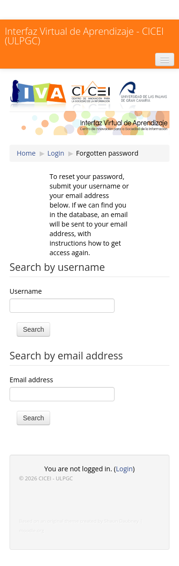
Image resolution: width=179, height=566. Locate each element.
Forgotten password (107, 153)
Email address (31, 379)
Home (26, 153)
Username (26, 291)
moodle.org (31, 530)
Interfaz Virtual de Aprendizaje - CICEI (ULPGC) (84, 36)
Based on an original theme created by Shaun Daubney (79, 521)
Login (55, 153)
